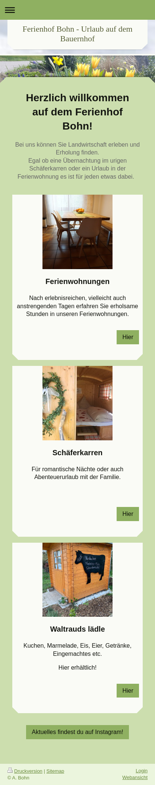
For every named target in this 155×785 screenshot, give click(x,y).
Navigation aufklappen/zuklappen (77, 10)
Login (142, 770)
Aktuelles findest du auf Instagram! (77, 732)
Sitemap (55, 771)
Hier (127, 337)
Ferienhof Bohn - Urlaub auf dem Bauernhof (77, 33)
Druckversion (24, 771)
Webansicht (135, 777)
